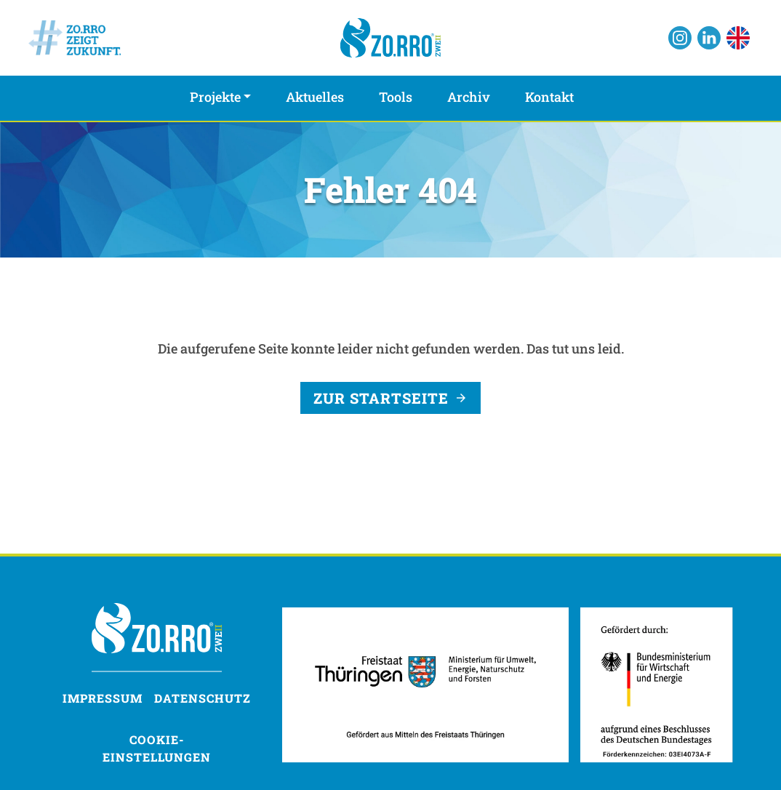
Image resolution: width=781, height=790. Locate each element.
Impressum (103, 698)
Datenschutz (202, 698)
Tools (395, 96)
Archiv (468, 96)
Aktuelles (315, 96)
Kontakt (549, 96)
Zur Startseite (381, 397)
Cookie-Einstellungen (157, 748)
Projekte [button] (215, 96)
